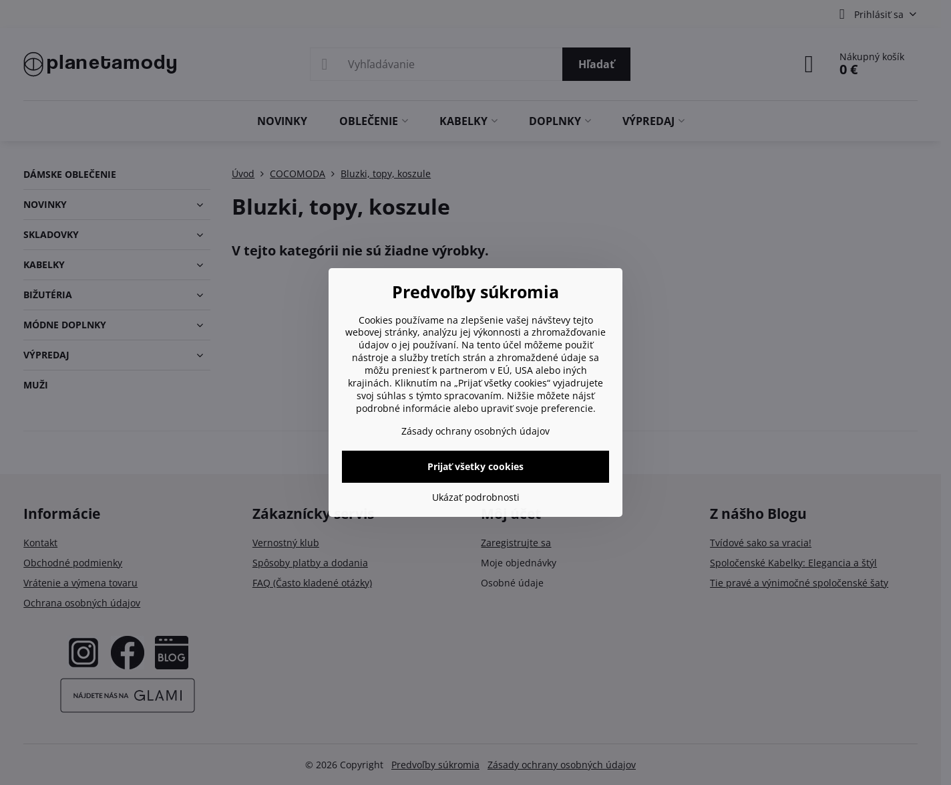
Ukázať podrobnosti (476, 497)
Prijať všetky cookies (475, 466)
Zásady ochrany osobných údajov (475, 431)
